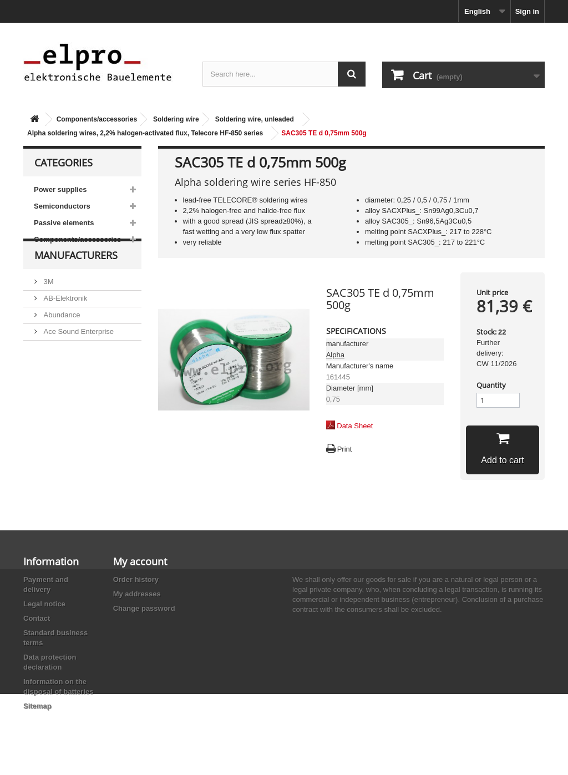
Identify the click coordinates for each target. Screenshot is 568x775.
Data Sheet (355, 426)
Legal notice (44, 604)
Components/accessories (97, 119)
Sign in (527, 11)
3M (48, 302)
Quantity (491, 385)
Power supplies (60, 189)
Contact (36, 618)
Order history (136, 579)
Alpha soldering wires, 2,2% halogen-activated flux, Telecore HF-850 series (145, 133)
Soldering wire (176, 119)
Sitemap (37, 706)
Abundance (61, 336)
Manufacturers (76, 280)
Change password (144, 608)
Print (344, 449)
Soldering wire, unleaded (254, 119)
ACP (50, 369)
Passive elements (64, 223)
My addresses (137, 594)
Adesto (54, 386)
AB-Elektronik (64, 319)
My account (140, 561)
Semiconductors (62, 206)
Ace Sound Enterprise (78, 352)
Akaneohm (60, 402)
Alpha (335, 355)
